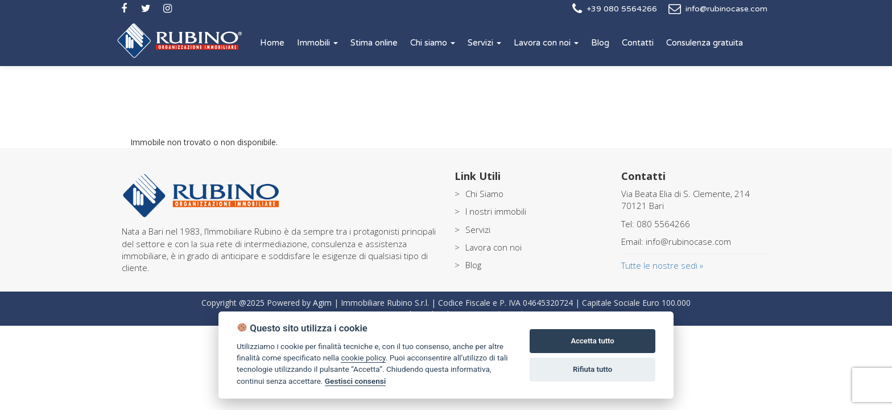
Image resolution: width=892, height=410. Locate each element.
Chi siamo (432, 43)
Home (272, 43)
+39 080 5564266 (622, 9)
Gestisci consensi (355, 381)
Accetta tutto (592, 341)
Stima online (374, 43)
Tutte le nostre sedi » (662, 265)
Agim (322, 302)
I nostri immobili (495, 211)
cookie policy (363, 357)
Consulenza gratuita (704, 43)
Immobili (317, 43)
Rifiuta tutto (592, 369)
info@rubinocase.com (726, 9)
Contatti (638, 43)
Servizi (484, 43)
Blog (600, 43)
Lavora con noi (546, 43)
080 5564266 (663, 223)
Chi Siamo (484, 193)
